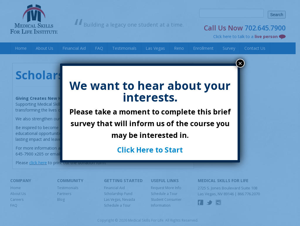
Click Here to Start (150, 150)
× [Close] (240, 63)
